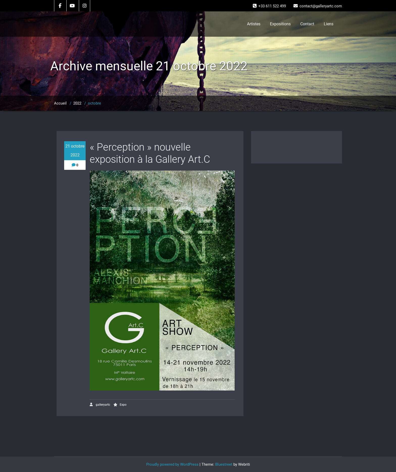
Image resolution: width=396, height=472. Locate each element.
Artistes (253, 24)
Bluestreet (223, 464)
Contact (307, 24)
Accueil (60, 103)
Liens (328, 24)
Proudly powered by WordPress (172, 464)
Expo (123, 404)
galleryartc (100, 404)
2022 (77, 103)
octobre (94, 103)
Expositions (280, 24)
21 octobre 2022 (74, 150)
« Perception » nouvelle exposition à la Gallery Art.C (150, 153)
